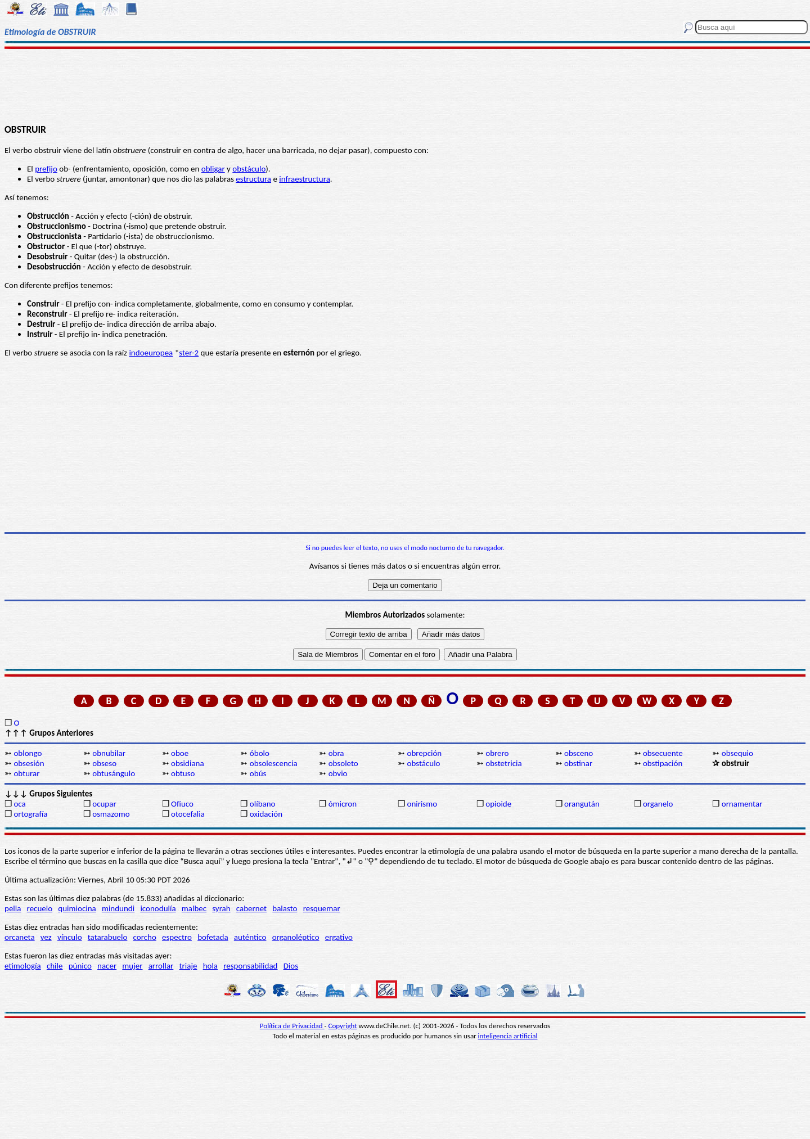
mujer (132, 966)
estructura (253, 179)
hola (210, 966)
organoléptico (296, 937)
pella (12, 908)
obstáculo (249, 169)
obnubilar (108, 753)
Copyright (342, 1025)
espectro (177, 937)
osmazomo (110, 814)
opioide (498, 804)
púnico (80, 966)
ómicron (342, 804)
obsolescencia (274, 763)
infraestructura (304, 179)
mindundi (118, 908)
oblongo (28, 753)
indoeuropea (151, 353)
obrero (496, 753)
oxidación (266, 814)
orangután (582, 804)
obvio (338, 773)
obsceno (578, 753)
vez (46, 937)
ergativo (339, 937)
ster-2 (189, 353)
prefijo (46, 169)
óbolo (259, 753)
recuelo (40, 908)
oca (19, 804)
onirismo (422, 804)
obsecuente (663, 753)
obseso (104, 763)
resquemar (321, 908)
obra (336, 753)
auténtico (250, 937)
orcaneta (19, 937)
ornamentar (742, 804)
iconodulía (158, 908)
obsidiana (187, 763)
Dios (291, 966)
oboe (179, 753)
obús (258, 773)
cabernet (251, 908)
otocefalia (188, 814)
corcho (144, 937)
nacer (106, 966)
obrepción (424, 753)
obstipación (662, 763)
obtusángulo (113, 773)
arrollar (161, 966)
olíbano (263, 804)
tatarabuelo (108, 937)
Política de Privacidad (292, 1025)
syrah (221, 908)
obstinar (578, 763)
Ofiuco (182, 804)
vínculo (69, 937)
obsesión (29, 763)
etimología (22, 966)
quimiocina (77, 908)
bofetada (212, 937)
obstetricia (503, 763)
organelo (658, 804)
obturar (26, 773)
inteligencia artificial (508, 1036)
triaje (188, 966)
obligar (213, 169)
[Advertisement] (405, 85)
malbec (194, 908)
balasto (284, 908)
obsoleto (343, 763)
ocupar (104, 804)
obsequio (737, 753)
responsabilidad (250, 966)
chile (55, 966)
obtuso (183, 773)
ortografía (30, 814)
